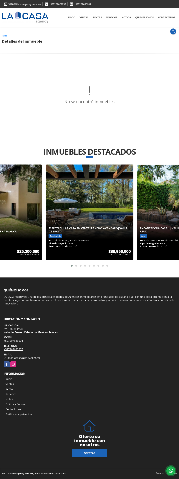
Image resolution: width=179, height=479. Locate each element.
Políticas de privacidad (20, 414)
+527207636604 (82, 4)
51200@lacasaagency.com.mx (24, 4)
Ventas (83, 17)
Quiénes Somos (144, 17)
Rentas (97, 17)
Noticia (126, 17)
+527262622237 (57, 4)
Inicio (71, 17)
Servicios (111, 17)
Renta (9, 389)
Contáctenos (166, 17)
